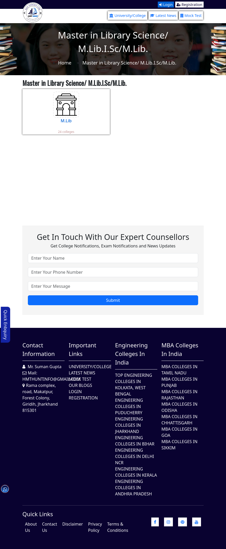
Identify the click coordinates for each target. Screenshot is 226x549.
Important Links (82, 349)
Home (64, 63)
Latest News (163, 15)
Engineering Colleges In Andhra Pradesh (133, 487)
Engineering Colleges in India (131, 353)
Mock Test (191, 15)
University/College (127, 15)
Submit (113, 300)
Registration (189, 4)
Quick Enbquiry (5, 325)
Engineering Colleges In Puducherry (129, 406)
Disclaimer (72, 524)
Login (166, 4)
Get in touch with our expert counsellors (113, 237)
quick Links (37, 514)
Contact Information (38, 349)
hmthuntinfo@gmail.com (51, 379)
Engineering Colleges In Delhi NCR (134, 456)
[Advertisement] (113, 176)
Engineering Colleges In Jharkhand (129, 425)
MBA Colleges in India (179, 349)
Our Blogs (80, 385)
